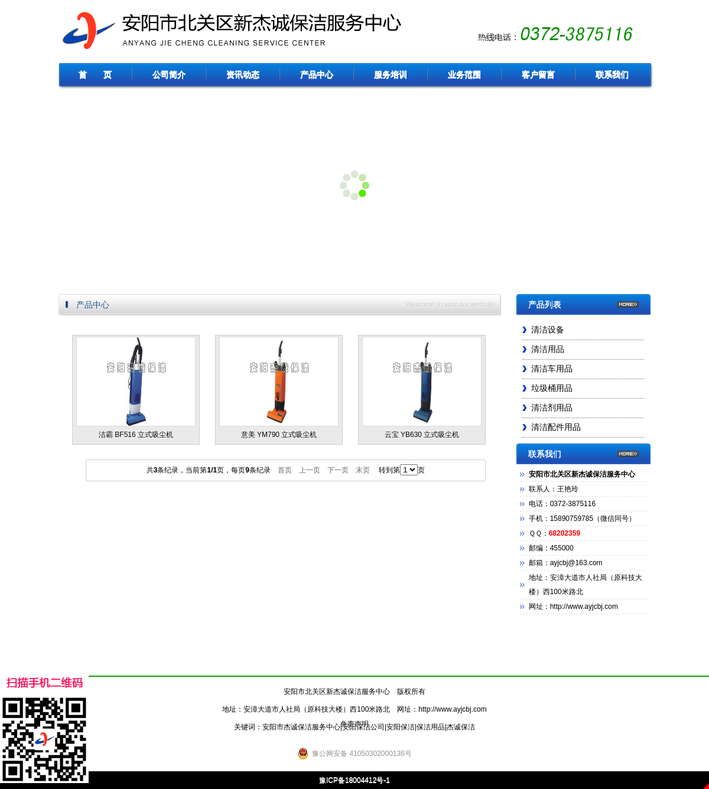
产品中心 (316, 74)
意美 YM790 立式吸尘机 (279, 388)
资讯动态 (242, 74)
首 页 (95, 74)
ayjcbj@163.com (576, 563)
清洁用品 (547, 349)
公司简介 (169, 74)
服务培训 (390, 74)
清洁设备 (547, 329)
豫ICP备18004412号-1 (354, 780)
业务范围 (464, 74)
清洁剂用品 (552, 407)
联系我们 (612, 74)
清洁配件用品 (556, 427)
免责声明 (354, 724)
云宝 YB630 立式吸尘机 (422, 388)
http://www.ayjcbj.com (452, 709)
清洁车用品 (552, 368)
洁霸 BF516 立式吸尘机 (136, 388)
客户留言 (538, 74)
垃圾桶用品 (552, 388)
